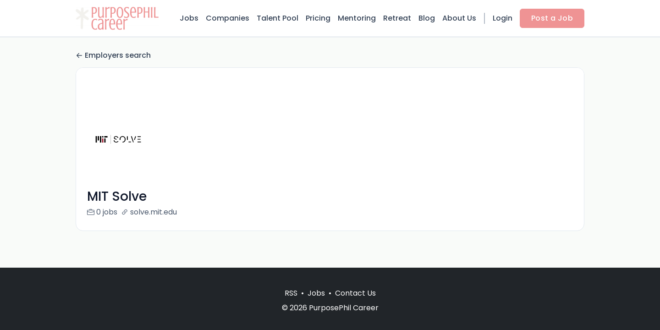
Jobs (189, 18)
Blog (426, 18)
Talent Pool (277, 18)
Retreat (397, 18)
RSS (291, 293)
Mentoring (357, 18)
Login (502, 18)
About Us (459, 18)
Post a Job (552, 18)
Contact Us (355, 293)
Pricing (318, 18)
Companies (227, 18)
